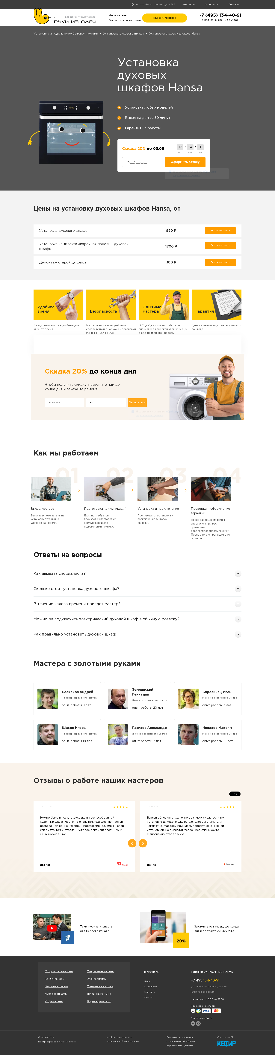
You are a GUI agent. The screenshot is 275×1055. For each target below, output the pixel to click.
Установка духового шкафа (63, 230)
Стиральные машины (100, 971)
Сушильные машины (100, 986)
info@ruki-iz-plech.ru (202, 992)
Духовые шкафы (56, 994)
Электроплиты (96, 979)
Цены (147, 981)
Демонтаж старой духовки (62, 262)
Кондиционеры (54, 979)
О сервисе (211, 5)
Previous (132, 843)
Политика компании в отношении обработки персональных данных (181, 1041)
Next (143, 843)
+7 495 (205, 980)
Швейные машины (99, 994)
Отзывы (234, 5)
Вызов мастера (220, 231)
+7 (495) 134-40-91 (219, 15)
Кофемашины (54, 1001)
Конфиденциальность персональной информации (122, 1039)
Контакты (188, 5)
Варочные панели (56, 986)
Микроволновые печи (59, 971)
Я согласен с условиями (194, 174)
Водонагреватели (99, 1001)
